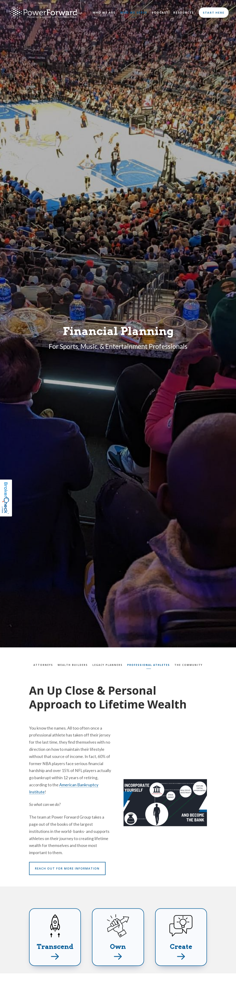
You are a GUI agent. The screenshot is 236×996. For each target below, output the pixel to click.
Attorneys (43, 665)
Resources (183, 13)
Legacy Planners (107, 665)
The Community (188, 665)
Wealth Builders (73, 665)
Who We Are (104, 13)
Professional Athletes (148, 665)
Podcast (160, 13)
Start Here (213, 12)
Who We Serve (133, 13)
